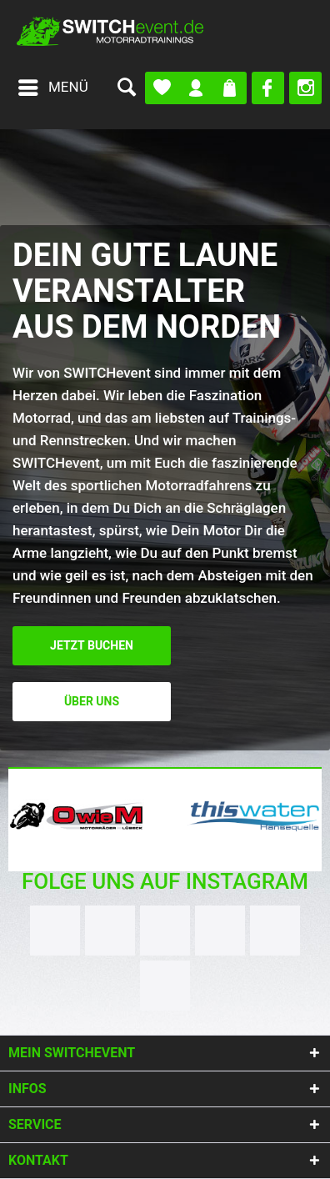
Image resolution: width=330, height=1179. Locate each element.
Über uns (91, 701)
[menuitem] (52, 87)
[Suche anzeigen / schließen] (125, 87)
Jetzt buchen (91, 646)
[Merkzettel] (162, 88)
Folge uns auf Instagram (165, 881)
